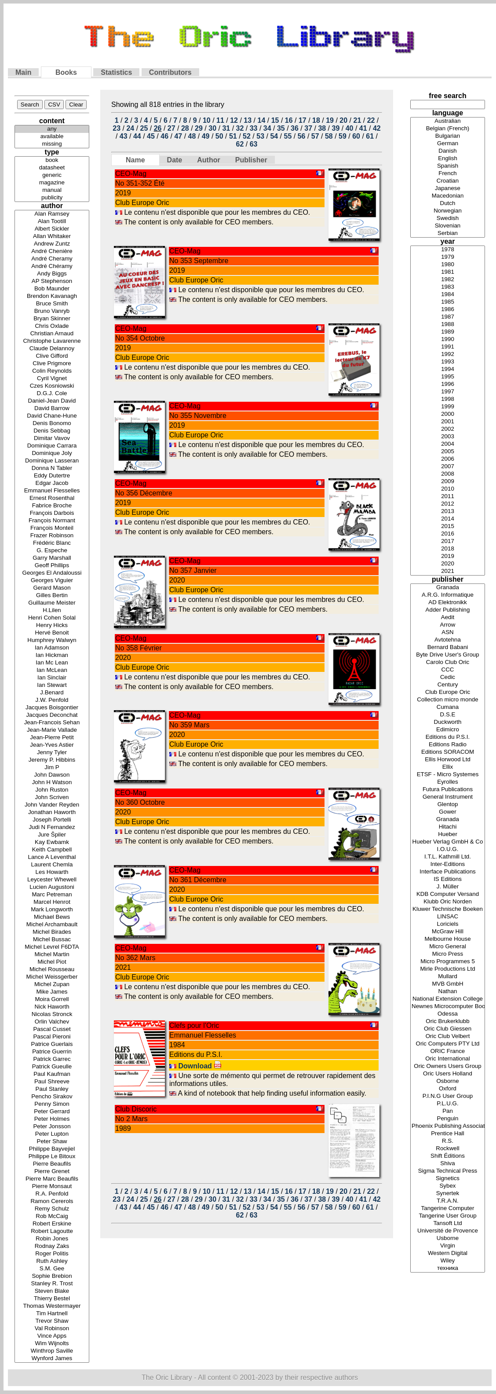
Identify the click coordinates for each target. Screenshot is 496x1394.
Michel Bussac (52, 939)
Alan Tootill (52, 221)
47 (178, 136)
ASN (448, 632)
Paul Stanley (52, 1089)
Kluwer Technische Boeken (448, 909)
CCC (448, 670)
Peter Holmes (52, 1119)
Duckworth (448, 722)
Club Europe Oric (448, 692)
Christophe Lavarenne (52, 341)
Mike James (52, 992)
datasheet (52, 168)
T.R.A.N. (448, 1201)
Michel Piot (52, 962)
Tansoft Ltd (448, 1223)
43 (124, 136)
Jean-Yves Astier (52, 745)
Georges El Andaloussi (52, 573)
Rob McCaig (52, 1216)
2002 (448, 429)
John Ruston (52, 790)
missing (52, 144)
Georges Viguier (52, 580)
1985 (448, 302)
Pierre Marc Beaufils (52, 1179)
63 (254, 144)
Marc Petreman (52, 895)
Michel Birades (52, 932)
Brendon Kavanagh (52, 296)
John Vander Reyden (52, 805)
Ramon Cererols (52, 1201)
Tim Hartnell (52, 1313)
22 (371, 120)
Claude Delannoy (52, 348)
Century (448, 685)
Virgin (448, 1246)
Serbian (448, 233)
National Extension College (448, 999)
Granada (448, 587)
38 (322, 128)
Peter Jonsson (52, 1126)
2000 (448, 414)
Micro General (448, 946)
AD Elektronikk (448, 602)
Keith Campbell (52, 850)
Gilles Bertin (52, 595)
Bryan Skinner (52, 319)
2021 (448, 571)
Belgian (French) (448, 128)
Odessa (448, 1014)
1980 (448, 264)
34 (267, 128)
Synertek (448, 1193)
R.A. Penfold (52, 1194)
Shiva (448, 1163)
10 (207, 120)
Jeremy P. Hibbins (52, 760)
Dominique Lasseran (52, 461)
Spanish (448, 166)
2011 (448, 496)
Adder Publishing (448, 610)
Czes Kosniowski (52, 386)
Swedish (448, 218)
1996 (448, 384)
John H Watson (52, 782)
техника (448, 1268)
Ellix (448, 767)
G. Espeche (52, 550)
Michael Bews (52, 917)
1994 (448, 369)
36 (295, 128)
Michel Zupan (52, 984)
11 (220, 120)
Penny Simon (52, 1104)
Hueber (448, 834)
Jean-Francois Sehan (52, 722)
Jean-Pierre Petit (52, 737)
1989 (448, 332)
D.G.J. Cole (52, 393)
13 (248, 120)
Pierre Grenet (52, 1171)
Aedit (448, 617)
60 (356, 136)
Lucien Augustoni (52, 887)
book (52, 160)
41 (363, 128)
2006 (448, 459)
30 (212, 128)
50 (219, 136)
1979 (448, 257)
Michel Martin (52, 954)
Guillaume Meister (52, 603)
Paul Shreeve (52, 1082)
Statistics (116, 72)
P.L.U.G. (448, 1104)
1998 (448, 399)
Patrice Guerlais (52, 1044)
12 (234, 120)
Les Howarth (52, 872)
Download (200, 1066)
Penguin (448, 1119)
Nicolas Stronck (52, 1014)
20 (343, 120)
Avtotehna (448, 640)
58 (329, 136)
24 (130, 128)
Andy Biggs (52, 274)
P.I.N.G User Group (448, 1096)
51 (233, 136)
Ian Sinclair (52, 678)
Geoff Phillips (52, 565)
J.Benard (52, 693)
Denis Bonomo (52, 423)
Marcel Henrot (52, 902)
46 (164, 136)
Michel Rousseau (52, 969)
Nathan (448, 991)
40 (350, 128)
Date (174, 160)
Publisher (251, 160)
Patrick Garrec (52, 1059)
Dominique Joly (52, 453)
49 (206, 136)
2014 (448, 519)
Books (66, 72)
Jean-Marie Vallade (52, 730)
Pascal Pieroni (52, 1037)
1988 (448, 324)
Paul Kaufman (52, 1074)
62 (240, 144)
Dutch (448, 203)
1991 (448, 347)
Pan (448, 1111)
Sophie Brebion (52, 1276)
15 (275, 120)
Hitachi (448, 827)
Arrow (448, 625)
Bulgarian (448, 136)
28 (185, 128)
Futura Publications (448, 789)
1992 (448, 354)
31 (226, 128)
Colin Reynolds (52, 371)
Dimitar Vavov (52, 438)
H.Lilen (52, 610)
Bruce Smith (52, 304)
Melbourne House (448, 939)
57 (315, 136)
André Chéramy (52, 266)
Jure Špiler (52, 835)
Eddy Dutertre (52, 476)
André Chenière (52, 251)
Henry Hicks (52, 625)
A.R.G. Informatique (448, 595)
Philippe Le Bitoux (52, 1156)
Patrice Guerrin (52, 1052)
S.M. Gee (52, 1269)
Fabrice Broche (52, 506)
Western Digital (448, 1253)
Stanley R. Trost (52, 1284)
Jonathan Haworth (52, 812)
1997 (448, 392)
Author (208, 160)
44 (137, 136)
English (448, 158)
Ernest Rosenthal (52, 498)
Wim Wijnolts (52, 1343)
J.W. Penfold (52, 700)
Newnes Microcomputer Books (448, 1006)
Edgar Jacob (52, 483)
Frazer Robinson (52, 535)
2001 (448, 422)
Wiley (448, 1261)
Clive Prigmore (52, 363)
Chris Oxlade (52, 326)
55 (288, 136)
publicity (52, 198)
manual (52, 190)
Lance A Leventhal (52, 857)
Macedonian (448, 196)
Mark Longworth (52, 909)
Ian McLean (52, 670)
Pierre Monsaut (52, 1186)
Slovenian (448, 226)
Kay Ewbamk (52, 842)
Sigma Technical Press (448, 1171)
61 (370, 136)
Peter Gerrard (52, 1111)
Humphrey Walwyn (52, 640)
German (448, 143)
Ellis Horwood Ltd (448, 759)
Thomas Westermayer (52, 1306)
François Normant (52, 521)
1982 (448, 279)
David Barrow (52, 408)
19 (330, 120)
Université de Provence (448, 1231)
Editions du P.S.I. (448, 737)
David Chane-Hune (52, 416)
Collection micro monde (448, 700)
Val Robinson (52, 1328)
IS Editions (448, 879)
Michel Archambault (52, 924)
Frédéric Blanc (52, 543)
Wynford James (52, 1358)
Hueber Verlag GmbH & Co (448, 842)
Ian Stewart (52, 685)
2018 (448, 549)
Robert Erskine (52, 1224)
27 (171, 128)
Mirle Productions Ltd (448, 969)
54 (274, 136)
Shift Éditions (448, 1156)
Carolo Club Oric (448, 662)
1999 (448, 407)
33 (254, 128)
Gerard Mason (52, 588)
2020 (448, 564)
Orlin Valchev (52, 1022)
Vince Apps (52, 1336)
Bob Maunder (52, 289)
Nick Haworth (52, 1007)
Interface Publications (448, 872)
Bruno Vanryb (52, 311)
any (52, 129)
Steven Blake (52, 1291)
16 (289, 120)
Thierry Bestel (52, 1298)
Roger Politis (52, 1254)
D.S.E (448, 715)
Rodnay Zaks (52, 1246)
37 (308, 128)
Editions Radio (448, 744)
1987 (448, 317)
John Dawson (52, 775)
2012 (448, 504)
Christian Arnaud (52, 333)
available (52, 136)
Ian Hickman (52, 655)
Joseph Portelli (52, 820)
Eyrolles (448, 782)
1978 (448, 249)
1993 (448, 362)
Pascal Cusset (52, 1029)
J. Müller (448, 887)
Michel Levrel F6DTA (52, 947)
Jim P (52, 767)
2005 (448, 451)
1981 (448, 272)
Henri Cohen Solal (52, 618)
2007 (448, 466)
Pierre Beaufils (52, 1164)
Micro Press (448, 954)
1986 (448, 309)
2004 (448, 444)
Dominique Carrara (52, 446)
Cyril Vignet (52, 378)
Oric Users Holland (448, 1074)
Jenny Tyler (52, 752)
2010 (448, 489)
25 (144, 128)
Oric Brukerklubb (448, 1021)
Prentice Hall (448, 1133)
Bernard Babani (448, 647)
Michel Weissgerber (52, 977)
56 (302, 136)
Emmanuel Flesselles (52, 491)
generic (52, 175)
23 (116, 128)
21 (357, 120)
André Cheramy (52, 259)
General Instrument (448, 797)
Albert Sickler (52, 229)
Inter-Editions (448, 864)
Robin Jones (52, 1239)
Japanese (448, 188)
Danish (448, 151)
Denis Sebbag (52, 431)
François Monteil (52, 528)
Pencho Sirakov (52, 1097)
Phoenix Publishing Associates (448, 1126)
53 (260, 136)
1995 (448, 377)
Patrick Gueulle (52, 1067)
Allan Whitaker (52, 236)
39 (336, 128)
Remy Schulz (52, 1209)
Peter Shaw (52, 1141)
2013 (448, 511)
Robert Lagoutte (52, 1231)
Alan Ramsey (52, 214)
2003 (448, 436)
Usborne (448, 1238)
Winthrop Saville (52, 1351)
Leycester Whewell (52, 880)
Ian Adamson (52, 648)
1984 (448, 294)
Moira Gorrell (52, 999)
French (448, 173)
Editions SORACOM (448, 752)
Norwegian (448, 211)
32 (240, 128)
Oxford (448, 1089)
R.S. (448, 1141)
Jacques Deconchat (52, 715)
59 (342, 136)
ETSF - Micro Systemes (448, 774)
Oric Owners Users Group (448, 1066)
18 (316, 120)
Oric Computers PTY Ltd (448, 1044)
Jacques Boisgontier (52, 708)
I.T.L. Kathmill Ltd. (448, 857)
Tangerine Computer (448, 1208)
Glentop (448, 804)
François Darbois (52, 513)
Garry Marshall (52, 558)
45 (151, 136)
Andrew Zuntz (52, 244)
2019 (448, 556)
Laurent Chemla (52, 865)
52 (247, 136)
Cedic (448, 677)
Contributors (170, 72)
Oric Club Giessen (448, 1029)
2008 (448, 474)
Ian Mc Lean (52, 663)
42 (377, 128)
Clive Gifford (52, 356)
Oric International (448, 1059)
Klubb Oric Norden (448, 902)
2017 (448, 541)
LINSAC (448, 917)
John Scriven (52, 797)
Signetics (448, 1178)
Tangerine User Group (448, 1216)
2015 (448, 526)
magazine (52, 183)
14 (262, 120)
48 (192, 136)
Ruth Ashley (52, 1261)
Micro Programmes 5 (448, 961)
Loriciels (448, 924)
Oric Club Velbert (448, 1036)
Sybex (448, 1186)
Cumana (448, 707)
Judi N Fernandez (52, 827)
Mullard (448, 976)
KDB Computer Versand (448, 894)
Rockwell (448, 1148)
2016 (448, 534)
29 (199, 128)
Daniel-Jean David (52, 401)
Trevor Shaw (52, 1321)
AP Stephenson (52, 281)
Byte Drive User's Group (448, 655)
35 (281, 128)
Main (23, 72)
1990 (448, 339)
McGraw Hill (448, 931)
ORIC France (448, 1051)
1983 (448, 287)
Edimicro (448, 730)
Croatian (448, 181)
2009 (448, 481)
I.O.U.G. (448, 849)
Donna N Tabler (52, 468)
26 (158, 128)
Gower (448, 812)
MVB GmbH (448, 984)
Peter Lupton (52, 1134)
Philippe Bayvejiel (52, 1149)
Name (135, 160)
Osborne (448, 1081)
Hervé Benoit (52, 633)
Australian (448, 121)
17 (302, 120)
